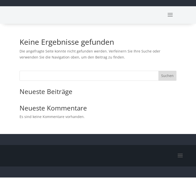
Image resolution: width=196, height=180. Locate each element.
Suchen (167, 75)
